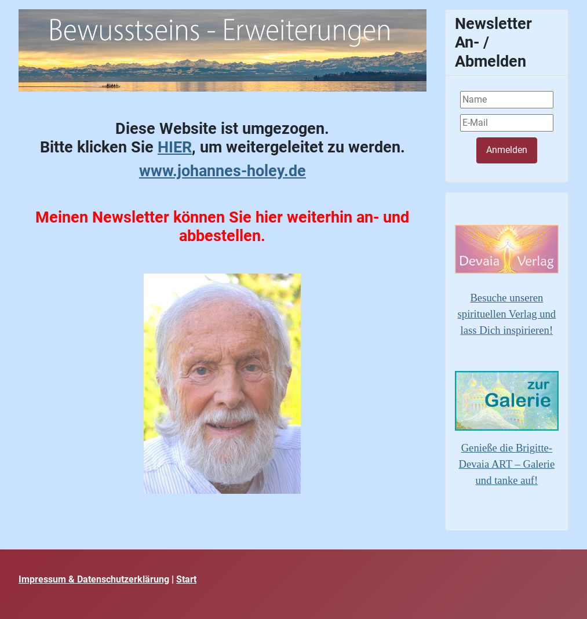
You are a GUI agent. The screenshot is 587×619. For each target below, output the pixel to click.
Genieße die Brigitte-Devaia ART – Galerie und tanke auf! (506, 464)
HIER (175, 147)
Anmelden (506, 149)
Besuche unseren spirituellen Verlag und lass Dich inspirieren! (507, 314)
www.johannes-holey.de (222, 171)
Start (186, 579)
